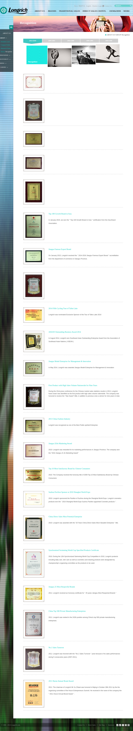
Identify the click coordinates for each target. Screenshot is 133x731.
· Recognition (8, 51)
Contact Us (108, 6)
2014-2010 (32, 41)
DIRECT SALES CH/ (92, 11)
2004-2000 (70, 41)
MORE (126, 11)
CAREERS (3, 67)
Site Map (102, 725)
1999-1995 (89, 41)
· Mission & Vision (5, 48)
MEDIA (2, 63)
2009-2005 (51, 41)
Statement (111, 725)
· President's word (5, 41)
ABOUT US (40, 11)
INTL (103, 11)
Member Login (97, 6)
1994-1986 (108, 41)
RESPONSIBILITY (4, 59)
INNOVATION (4, 55)
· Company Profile (5, 45)
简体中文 (82, 6)
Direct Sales (92, 725)
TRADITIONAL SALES (69, 11)
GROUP (2, 38)
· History (2, 51)
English (88, 6)
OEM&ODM (115, 11)
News (76, 6)
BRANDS (52, 11)
